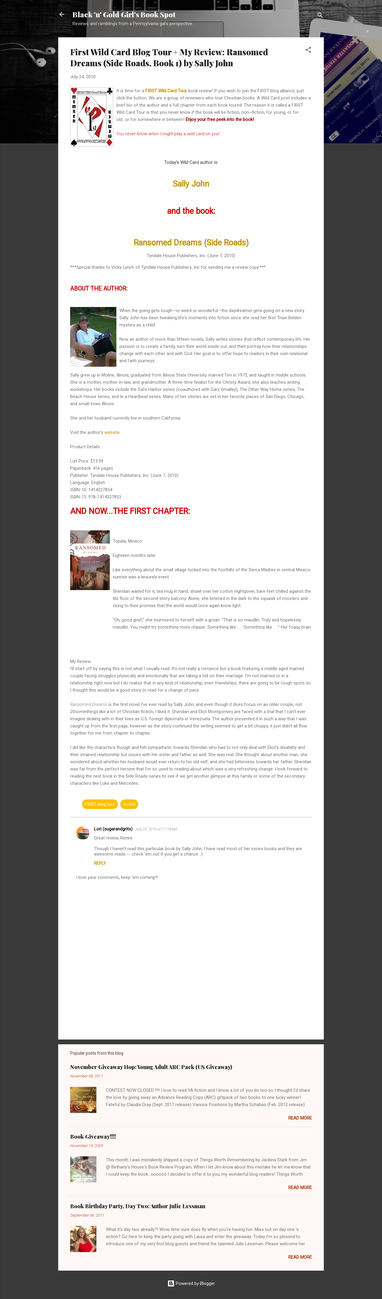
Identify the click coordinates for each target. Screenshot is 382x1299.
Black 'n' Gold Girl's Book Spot (124, 14)
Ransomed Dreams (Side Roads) (191, 243)
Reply (100, 863)
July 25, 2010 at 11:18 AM (156, 829)
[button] (308, 51)
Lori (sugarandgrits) (113, 829)
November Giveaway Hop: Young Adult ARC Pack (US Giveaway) (151, 1067)
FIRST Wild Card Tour (166, 90)
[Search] (320, 16)
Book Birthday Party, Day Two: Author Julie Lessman (137, 1206)
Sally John (191, 184)
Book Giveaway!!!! (93, 1136)
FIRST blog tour (100, 804)
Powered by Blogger (191, 1283)
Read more (300, 1118)
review (129, 804)
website (112, 432)
